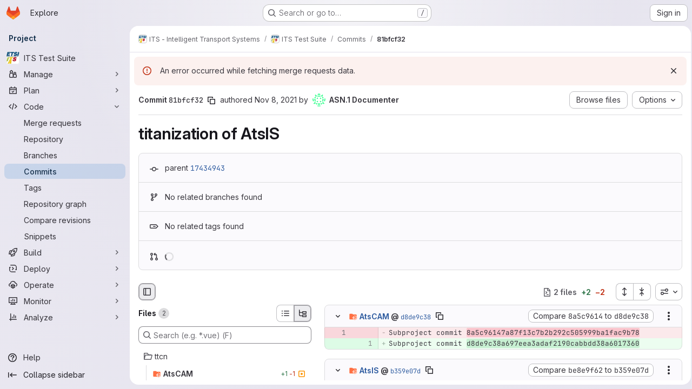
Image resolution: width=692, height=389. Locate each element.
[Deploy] (64, 268)
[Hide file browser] (147, 291)
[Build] (64, 252)
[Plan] (64, 90)
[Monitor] (64, 300)
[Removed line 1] (337, 333)
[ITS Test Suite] (64, 57)
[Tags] (64, 187)
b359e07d (405, 370)
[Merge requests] (64, 122)
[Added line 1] (363, 344)
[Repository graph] (64, 203)
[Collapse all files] (639, 291)
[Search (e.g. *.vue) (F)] (224, 335)
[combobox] (665, 291)
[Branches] (64, 155)
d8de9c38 (416, 317)
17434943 (207, 168)
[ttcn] (224, 356)
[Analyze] (64, 317)
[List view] (285, 313)
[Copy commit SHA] (211, 100)
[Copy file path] (439, 316)
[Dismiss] (670, 70)
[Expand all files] (621, 291)
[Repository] (64, 138)
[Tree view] (302, 313)
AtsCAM (374, 316)
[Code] (64, 106)
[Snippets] (64, 236)
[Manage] (64, 74)
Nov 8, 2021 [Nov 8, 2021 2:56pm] (276, 99)
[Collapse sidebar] (64, 375)
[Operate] (64, 284)
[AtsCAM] (224, 374)
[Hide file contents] (337, 316)
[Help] (64, 357)
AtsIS (369, 369)
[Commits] (64, 171)
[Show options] (665, 316)
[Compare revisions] (64, 219)
